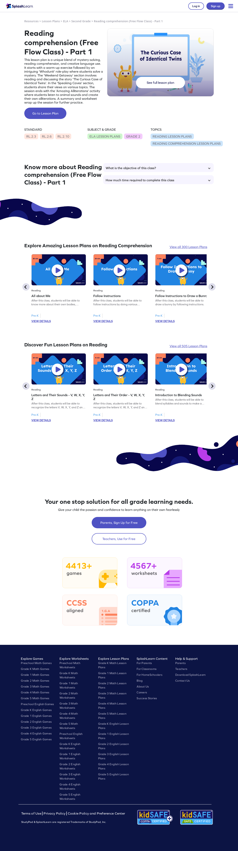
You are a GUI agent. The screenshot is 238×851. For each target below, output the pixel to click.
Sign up (215, 6)
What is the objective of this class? (158, 168)
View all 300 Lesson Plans (188, 247)
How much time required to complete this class (158, 180)
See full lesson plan (160, 82)
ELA (65, 21)
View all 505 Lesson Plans (188, 346)
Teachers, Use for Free (118, 539)
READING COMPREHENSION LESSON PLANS (187, 143)
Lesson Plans (51, 21)
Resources (31, 21)
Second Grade (81, 21)
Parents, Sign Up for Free (119, 522)
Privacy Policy (54, 813)
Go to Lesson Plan (45, 113)
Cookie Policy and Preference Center (96, 813)
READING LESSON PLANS (172, 136)
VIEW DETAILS (41, 321)
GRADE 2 (133, 136)
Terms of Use (31, 813)
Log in (196, 6)
